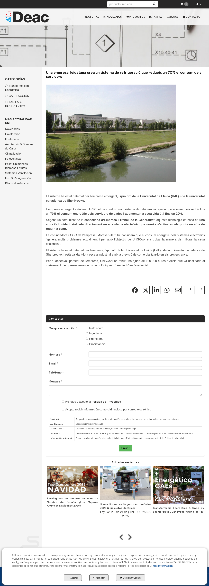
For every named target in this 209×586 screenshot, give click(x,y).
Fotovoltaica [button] (13, 158)
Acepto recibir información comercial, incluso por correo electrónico (106, 409)
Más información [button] (163, 565)
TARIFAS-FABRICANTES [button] (15, 104)
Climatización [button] (13, 153)
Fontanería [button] (12, 139)
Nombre (55, 354)
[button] (28, 17)
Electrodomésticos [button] (17, 183)
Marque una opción (63, 328)
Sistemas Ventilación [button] (18, 173)
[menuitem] (92, 17)
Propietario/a (95, 344)
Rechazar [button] (99, 577)
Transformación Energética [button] (17, 88)
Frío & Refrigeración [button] (18, 178)
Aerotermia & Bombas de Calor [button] (19, 146)
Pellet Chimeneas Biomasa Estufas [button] (16, 166)
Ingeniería (94, 333)
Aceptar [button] (73, 577)
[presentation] (121, 537)
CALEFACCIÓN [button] (19, 96)
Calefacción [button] (12, 134)
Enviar (125, 448)
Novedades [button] (12, 129)
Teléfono (56, 372)
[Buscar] (154, 4)
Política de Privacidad (106, 401)
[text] (129, 4)
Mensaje (55, 381)
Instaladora (94, 328)
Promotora (94, 338)
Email (53, 363)
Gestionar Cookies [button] (130, 577)
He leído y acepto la (91, 401)
